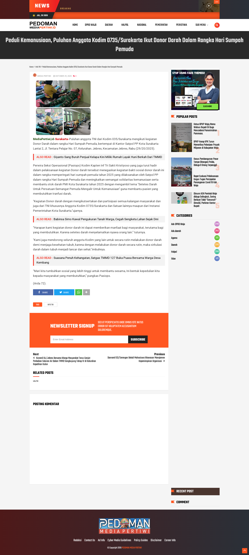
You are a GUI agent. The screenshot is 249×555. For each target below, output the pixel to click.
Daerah (174, 245)
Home (75, 25)
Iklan (173, 259)
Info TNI (51, 305)
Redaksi (77, 540)
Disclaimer (156, 540)
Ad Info (101, 540)
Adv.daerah (176, 231)
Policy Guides (141, 540)
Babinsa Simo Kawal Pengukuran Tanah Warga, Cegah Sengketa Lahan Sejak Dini (106, 219)
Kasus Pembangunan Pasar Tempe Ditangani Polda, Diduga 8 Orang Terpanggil (206, 162)
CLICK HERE (207, 106)
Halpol (174, 252)
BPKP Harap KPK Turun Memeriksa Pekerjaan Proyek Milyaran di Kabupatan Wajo (206, 145)
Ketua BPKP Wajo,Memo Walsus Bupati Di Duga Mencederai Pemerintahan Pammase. (205, 129)
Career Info (170, 540)
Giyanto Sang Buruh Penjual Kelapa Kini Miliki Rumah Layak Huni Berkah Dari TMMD (108, 157)
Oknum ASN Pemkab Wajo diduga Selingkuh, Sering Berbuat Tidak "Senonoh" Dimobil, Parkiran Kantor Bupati (205, 200)
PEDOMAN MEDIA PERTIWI (132, 548)
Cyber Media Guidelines (119, 540)
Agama (174, 238)
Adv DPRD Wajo (178, 224)
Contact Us (89, 540)
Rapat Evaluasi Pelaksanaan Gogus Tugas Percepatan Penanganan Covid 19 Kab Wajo (206, 181)
